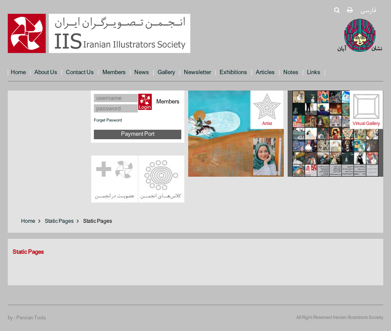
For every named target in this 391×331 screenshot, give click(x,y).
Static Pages (59, 221)
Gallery (166, 72)
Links (313, 72)
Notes (290, 72)
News (141, 72)
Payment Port (138, 134)
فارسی (368, 10)
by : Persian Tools (27, 318)
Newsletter (197, 72)
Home (18, 72)
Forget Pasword (108, 120)
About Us (45, 72)
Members (114, 72)
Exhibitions (233, 72)
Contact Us (80, 72)
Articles (265, 72)
